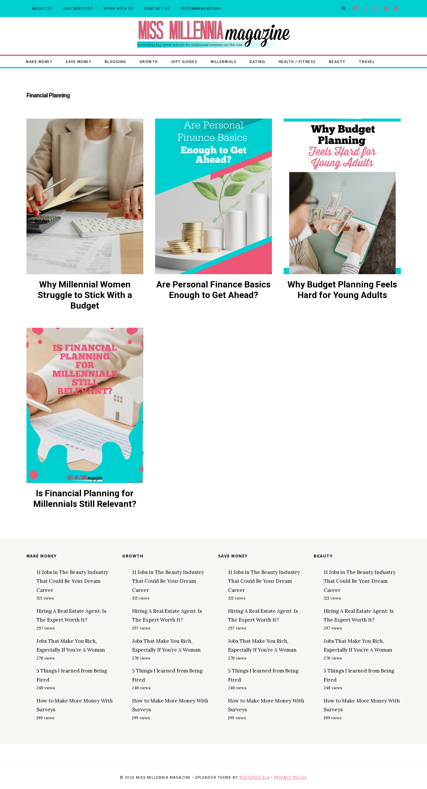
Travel (367, 61)
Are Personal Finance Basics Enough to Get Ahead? (213, 289)
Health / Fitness (297, 61)
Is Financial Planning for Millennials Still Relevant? (84, 498)
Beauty (337, 61)
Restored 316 (254, 777)
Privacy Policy (290, 777)
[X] (365, 8)
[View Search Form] (343, 8)
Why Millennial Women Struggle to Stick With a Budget (85, 295)
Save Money (78, 61)
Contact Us (157, 8)
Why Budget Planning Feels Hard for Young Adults (342, 289)
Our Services (78, 8)
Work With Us (118, 8)
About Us (42, 8)
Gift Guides (184, 61)
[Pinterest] (386, 8)
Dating (257, 61)
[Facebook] (354, 8)
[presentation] (84, 196)
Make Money (39, 61)
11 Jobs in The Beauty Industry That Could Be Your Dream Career (72, 581)
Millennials (224, 61)
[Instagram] (375, 8)
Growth (148, 61)
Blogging (115, 61)
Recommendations (201, 8)
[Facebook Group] (396, 8)
